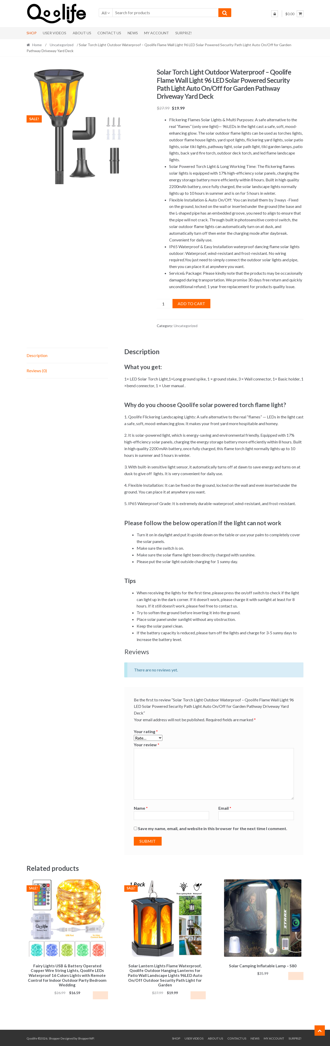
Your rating (146, 731)
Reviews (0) (37, 370)
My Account (156, 33)
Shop (32, 33)
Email (224, 808)
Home (37, 45)
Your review (146, 744)
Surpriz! (183, 33)
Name (141, 808)
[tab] (67, 355)
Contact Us (109, 33)
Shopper (54, 1037)
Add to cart (191, 303)
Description (37, 355)
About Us (82, 33)
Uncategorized (61, 45)
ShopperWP (86, 1037)
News (133, 33)
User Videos (54, 33)
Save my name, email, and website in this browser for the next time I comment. (212, 828)
